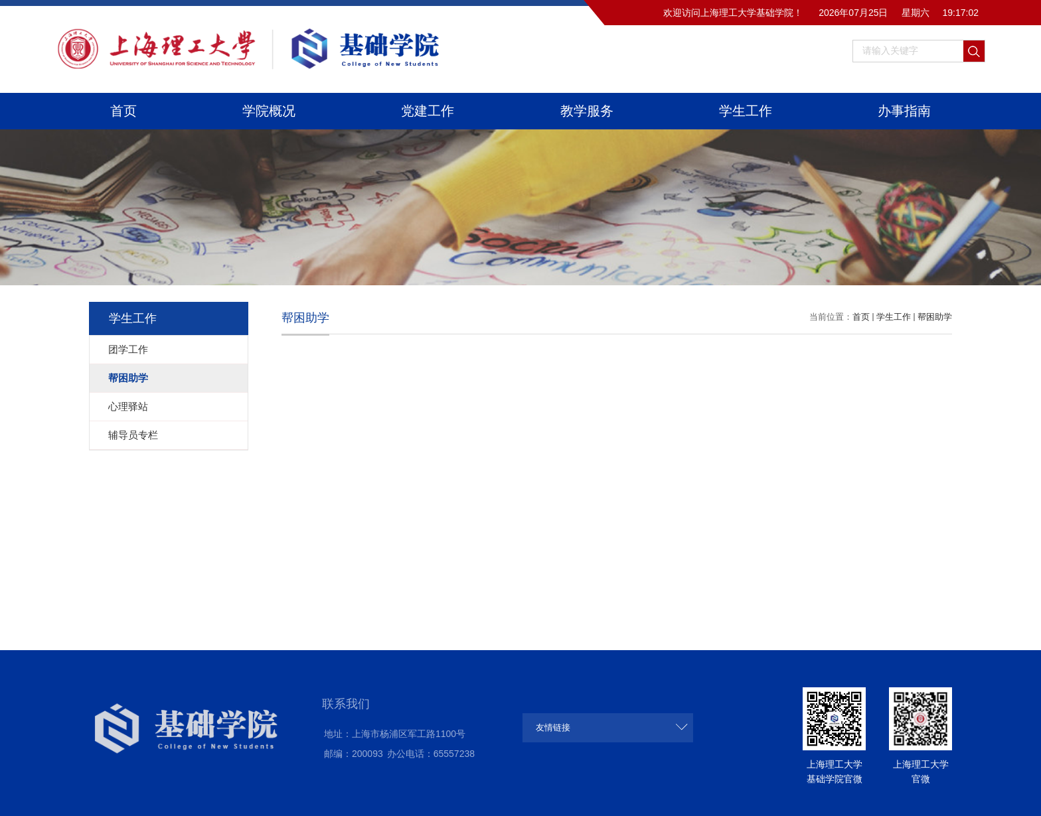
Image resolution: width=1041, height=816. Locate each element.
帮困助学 (935, 317)
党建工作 (427, 110)
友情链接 (553, 727)
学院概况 (268, 110)
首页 (123, 110)
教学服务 (586, 110)
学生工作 (745, 110)
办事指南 (904, 110)
